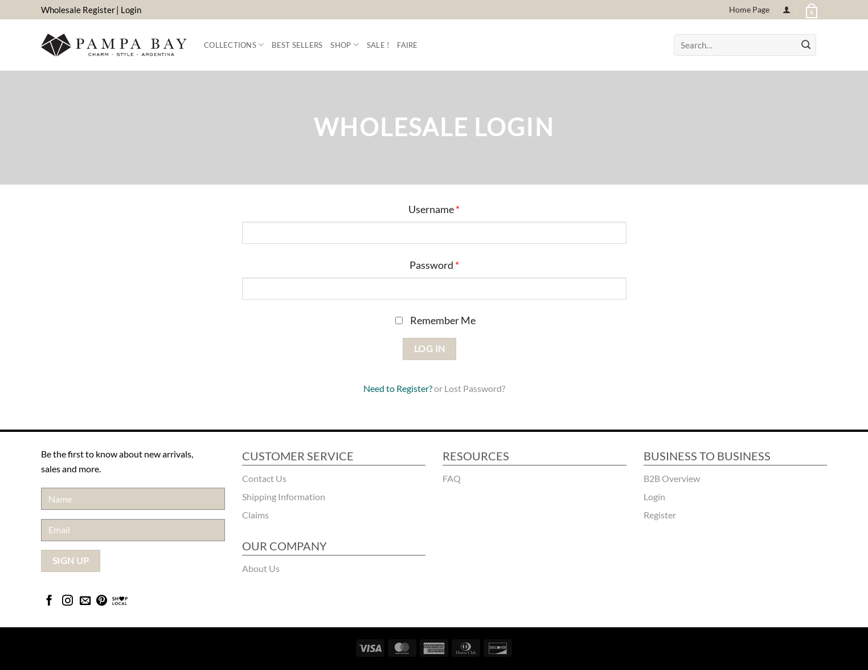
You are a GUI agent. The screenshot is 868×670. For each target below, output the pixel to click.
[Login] (787, 10)
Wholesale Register (78, 10)
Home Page (749, 9)
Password (434, 265)
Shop (344, 44)
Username (434, 209)
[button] (810, 9)
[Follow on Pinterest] (101, 601)
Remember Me (435, 320)
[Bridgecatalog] (120, 601)
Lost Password (473, 388)
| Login (128, 10)
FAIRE (407, 45)
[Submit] (806, 45)
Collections (234, 44)
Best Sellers (297, 45)
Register (412, 388)
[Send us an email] (85, 601)
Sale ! (378, 45)
